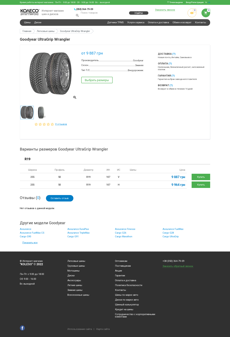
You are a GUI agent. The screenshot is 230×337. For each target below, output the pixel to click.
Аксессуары (74, 280)
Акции (118, 271)
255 (32, 177)
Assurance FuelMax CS (32, 233)
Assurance (25, 230)
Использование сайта (79, 329)
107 (108, 177)
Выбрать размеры (97, 81)
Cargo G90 (25, 237)
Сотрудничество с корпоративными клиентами (135, 315)
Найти (139, 14)
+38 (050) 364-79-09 (173, 261)
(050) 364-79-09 (84, 9)
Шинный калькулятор (127, 304)
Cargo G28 (168, 233)
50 (59, 177)
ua (209, 2)
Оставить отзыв (60, 199)
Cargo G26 (120, 233)
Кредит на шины (124, 309)
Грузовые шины (76, 266)
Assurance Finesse (125, 230)
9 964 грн (178, 185)
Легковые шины (76, 261)
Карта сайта (103, 329)
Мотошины (73, 271)
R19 (27, 160)
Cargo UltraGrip (171, 237)
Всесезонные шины (78, 295)
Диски (37, 23)
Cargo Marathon (123, 237)
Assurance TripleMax (78, 233)
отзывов (61, 125)
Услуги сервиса (135, 23)
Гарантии (120, 275)
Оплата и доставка (158, 23)
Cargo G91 (73, 237)
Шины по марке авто (126, 295)
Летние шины (74, 285)
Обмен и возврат (182, 23)
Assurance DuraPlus (78, 230)
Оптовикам (121, 261)
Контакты (200, 23)
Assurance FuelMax (173, 230)
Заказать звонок (165, 10)
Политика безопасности (128, 285)
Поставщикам (123, 266)
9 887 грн (178, 178)
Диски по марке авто (127, 300)
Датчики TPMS (115, 23)
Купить (201, 177)
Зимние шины (74, 290)
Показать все (30, 243)
